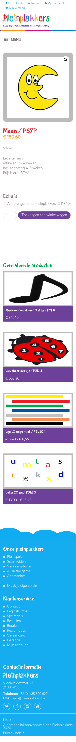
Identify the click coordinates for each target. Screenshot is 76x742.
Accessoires (16, 576)
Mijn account (54, 3)
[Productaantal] (10, 215)
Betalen (13, 626)
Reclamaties (16, 630)
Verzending (16, 635)
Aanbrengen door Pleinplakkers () (37, 204)
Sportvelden (16, 561)
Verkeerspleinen (19, 566)
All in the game (19, 571)
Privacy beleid (14, 733)
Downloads (14, 3)
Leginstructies (18, 611)
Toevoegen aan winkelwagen (44, 215)
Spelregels (15, 616)
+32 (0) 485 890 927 (33, 694)
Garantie (13, 640)
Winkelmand (15, 8)
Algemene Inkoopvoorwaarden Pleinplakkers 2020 (38, 726)
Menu (12, 39)
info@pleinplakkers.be (29, 698)
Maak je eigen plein (22, 586)
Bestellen (14, 621)
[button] (65, 59)
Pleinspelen (16, 557)
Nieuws (34, 3)
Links (7, 720)
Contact (13, 606)
